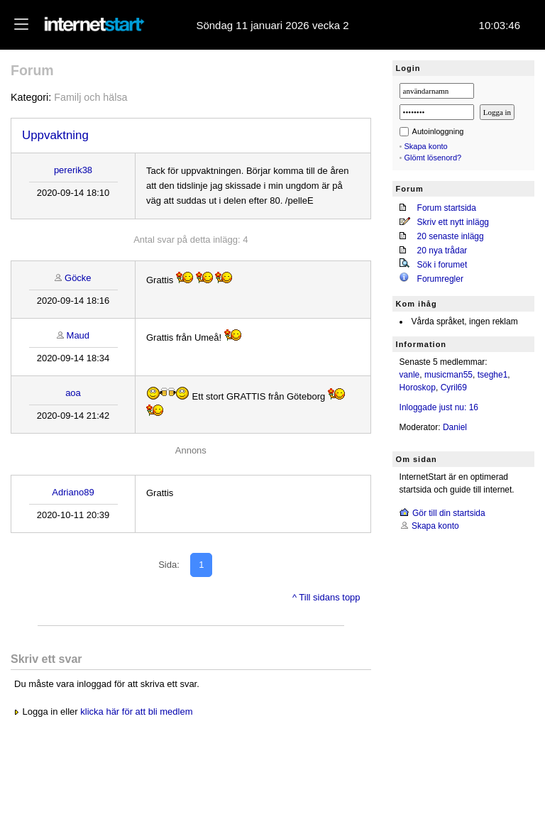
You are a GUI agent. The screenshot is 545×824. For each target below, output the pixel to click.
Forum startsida (446, 208)
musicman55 (448, 375)
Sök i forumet (442, 265)
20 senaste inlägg (450, 236)
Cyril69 (454, 387)
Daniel (455, 427)
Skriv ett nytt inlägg (453, 222)
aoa (73, 393)
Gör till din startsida (448, 513)
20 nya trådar (442, 251)
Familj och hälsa (90, 97)
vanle (410, 375)
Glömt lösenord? (433, 157)
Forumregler (440, 279)
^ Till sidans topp (326, 597)
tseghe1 (493, 375)
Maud (78, 335)
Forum (32, 70)
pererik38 (73, 170)
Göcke (78, 278)
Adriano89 (73, 492)
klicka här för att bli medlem (136, 711)
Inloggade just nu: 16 (439, 407)
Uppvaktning (55, 135)
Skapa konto (426, 146)
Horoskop (418, 387)
